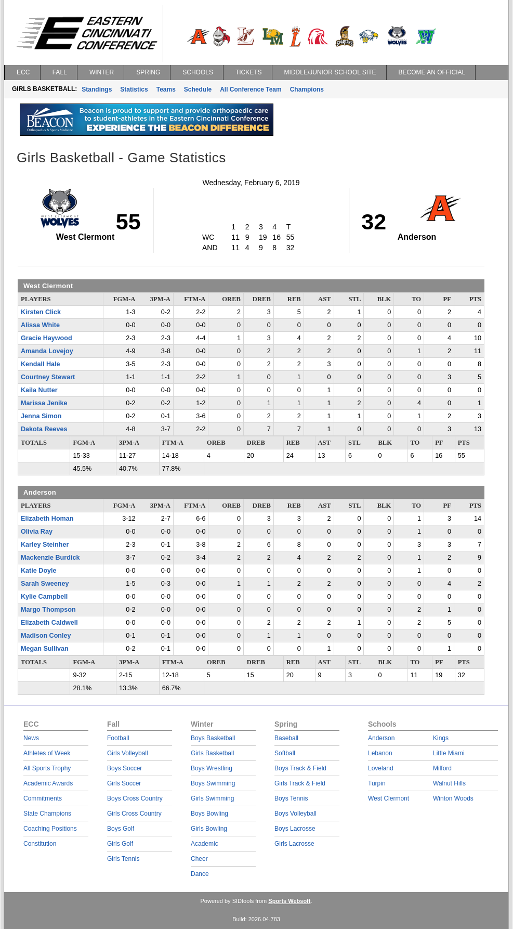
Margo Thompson (48, 609)
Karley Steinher (45, 544)
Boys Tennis (291, 798)
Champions (307, 89)
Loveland (380, 768)
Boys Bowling (209, 813)
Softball (284, 753)
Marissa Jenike (44, 403)
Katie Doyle (39, 570)
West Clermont (388, 798)
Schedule (198, 89)
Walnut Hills (449, 783)
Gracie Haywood (46, 338)
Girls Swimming (212, 798)
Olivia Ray (36, 531)
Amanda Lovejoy (47, 351)
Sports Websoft (289, 901)
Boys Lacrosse (294, 828)
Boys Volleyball (295, 813)
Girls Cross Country (134, 813)
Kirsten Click (41, 312)
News (31, 738)
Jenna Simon (41, 416)
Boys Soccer (124, 768)
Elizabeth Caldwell (49, 622)
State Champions (47, 813)
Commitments (42, 798)
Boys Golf (120, 828)
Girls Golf (120, 843)
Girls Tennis (123, 858)
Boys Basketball (213, 738)
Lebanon (380, 753)
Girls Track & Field (299, 783)
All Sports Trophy (47, 768)
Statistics (134, 89)
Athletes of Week (47, 753)
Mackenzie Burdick (50, 557)
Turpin (377, 783)
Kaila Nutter (39, 390)
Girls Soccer (124, 783)
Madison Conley (46, 635)
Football (118, 738)
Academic (204, 843)
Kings (441, 738)
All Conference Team (250, 89)
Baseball (286, 738)
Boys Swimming (213, 783)
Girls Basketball (212, 753)
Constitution (39, 843)
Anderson (381, 738)
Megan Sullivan (45, 648)
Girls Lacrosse (294, 843)
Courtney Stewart (48, 377)
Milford (442, 768)
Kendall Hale (40, 364)
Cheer (199, 858)
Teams (166, 89)
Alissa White (40, 325)
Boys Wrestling (211, 768)
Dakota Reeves (44, 429)
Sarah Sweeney (45, 583)
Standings (97, 89)
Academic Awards (48, 783)
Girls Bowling (209, 828)
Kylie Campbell (44, 596)
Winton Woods (453, 798)
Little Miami (449, 753)
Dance (200, 874)
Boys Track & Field (300, 768)
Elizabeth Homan (47, 518)
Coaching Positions (50, 828)
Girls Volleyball (127, 753)
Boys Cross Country (135, 798)
